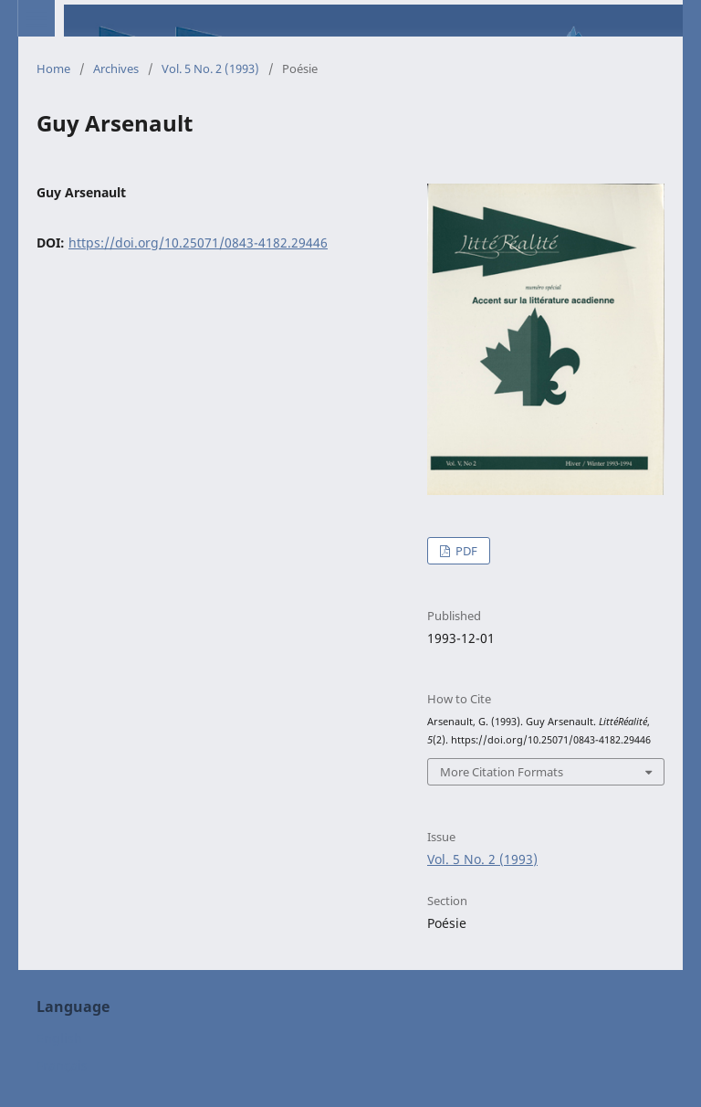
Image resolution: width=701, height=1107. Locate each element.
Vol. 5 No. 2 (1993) (210, 68)
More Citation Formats (501, 772)
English (59, 1038)
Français (62, 1065)
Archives (116, 68)
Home (53, 68)
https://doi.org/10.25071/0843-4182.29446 (198, 242)
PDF (465, 551)
